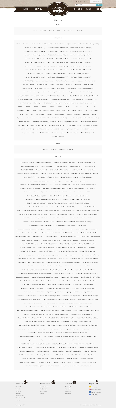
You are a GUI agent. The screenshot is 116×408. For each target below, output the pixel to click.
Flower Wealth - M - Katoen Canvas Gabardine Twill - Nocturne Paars (71, 332)
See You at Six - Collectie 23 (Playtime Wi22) (34, 55)
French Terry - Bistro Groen (29, 358)
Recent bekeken (43, 391)
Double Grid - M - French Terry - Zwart (87, 280)
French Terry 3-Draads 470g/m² (86, 88)
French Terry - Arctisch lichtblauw (26, 354)
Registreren (79, 1)
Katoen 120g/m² (48, 103)
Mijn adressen (68, 391)
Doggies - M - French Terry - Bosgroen (69, 277)
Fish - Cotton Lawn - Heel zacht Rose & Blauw (79, 306)
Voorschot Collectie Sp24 (75, 166)
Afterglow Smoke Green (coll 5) (91, 117)
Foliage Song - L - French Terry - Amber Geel (79, 340)
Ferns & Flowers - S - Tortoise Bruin (34, 306)
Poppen (94, 114)
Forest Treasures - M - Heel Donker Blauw (45, 347)
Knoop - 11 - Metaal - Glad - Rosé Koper (66, 206)
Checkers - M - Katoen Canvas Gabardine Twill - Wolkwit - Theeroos (38, 221)
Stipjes (34, 110)
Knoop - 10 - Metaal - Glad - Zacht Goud (57, 203)
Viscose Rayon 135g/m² (37, 95)
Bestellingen (67, 388)
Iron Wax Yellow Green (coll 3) (73, 125)
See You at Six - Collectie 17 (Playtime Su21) (34, 62)
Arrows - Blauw (91, 169)
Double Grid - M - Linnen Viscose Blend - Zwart (34, 284)
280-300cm (60, 106)
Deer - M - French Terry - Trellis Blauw (85, 269)
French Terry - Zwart (43, 358)
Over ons (36, 30)
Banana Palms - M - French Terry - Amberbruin (34, 177)
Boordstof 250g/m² (72, 88)
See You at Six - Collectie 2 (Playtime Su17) (30, 80)
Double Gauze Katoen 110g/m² (66, 92)
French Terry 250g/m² (88, 84)
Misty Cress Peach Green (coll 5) (59, 117)
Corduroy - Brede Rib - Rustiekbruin (86, 247)
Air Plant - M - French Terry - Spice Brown (60, 169)
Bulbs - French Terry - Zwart (67, 199)
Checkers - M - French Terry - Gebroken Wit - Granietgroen (30, 229)
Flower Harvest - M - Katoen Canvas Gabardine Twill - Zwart (61, 325)
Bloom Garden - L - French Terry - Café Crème (81, 192)
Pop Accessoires (21, 117)
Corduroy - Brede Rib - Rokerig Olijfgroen (67, 251)
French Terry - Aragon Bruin (90, 351)
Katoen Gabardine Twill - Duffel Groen (89, 255)
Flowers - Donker (49, 336)
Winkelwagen (68, 393)
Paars (80, 110)
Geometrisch (21, 110)
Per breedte (93, 103)
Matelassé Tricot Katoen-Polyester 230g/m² (32, 88)
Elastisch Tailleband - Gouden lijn (90, 295)
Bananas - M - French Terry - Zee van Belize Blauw (59, 177)
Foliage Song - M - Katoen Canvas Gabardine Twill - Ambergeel (35, 343)
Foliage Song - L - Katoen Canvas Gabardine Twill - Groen (53, 340)
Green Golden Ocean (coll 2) (88, 129)
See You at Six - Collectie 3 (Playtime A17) (80, 77)
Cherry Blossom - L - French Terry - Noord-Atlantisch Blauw (85, 229)
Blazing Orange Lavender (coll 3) (56, 125)
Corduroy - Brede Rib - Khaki (28, 247)
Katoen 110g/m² (37, 103)
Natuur (82, 106)
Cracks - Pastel (40, 266)
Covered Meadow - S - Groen (53, 262)
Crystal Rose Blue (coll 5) (75, 117)
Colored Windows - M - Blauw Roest (51, 240)
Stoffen (18, 43)
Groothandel (38, 9)
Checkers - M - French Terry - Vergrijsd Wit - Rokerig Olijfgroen (71, 225)
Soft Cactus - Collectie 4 (77, 80)
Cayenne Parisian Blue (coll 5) (42, 117)
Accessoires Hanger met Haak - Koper (29, 166)
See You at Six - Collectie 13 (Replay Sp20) (58, 66)
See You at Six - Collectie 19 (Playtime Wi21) (57, 58)
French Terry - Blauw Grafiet (57, 358)
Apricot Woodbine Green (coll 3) (38, 125)
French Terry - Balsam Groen (75, 354)
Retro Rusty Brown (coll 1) (58, 136)
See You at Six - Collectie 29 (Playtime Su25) (88, 43)
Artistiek (76, 106)
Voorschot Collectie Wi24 (41, 169)
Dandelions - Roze (69, 269)
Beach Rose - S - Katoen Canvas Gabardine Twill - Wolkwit (81, 188)
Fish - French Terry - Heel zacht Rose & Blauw (27, 310)
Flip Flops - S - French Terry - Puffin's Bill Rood (57, 314)
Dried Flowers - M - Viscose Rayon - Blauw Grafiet (57, 288)
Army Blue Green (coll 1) (28, 132)
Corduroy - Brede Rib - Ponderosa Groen (66, 247)
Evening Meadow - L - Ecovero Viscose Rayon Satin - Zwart (61, 299)
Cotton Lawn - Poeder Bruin (24, 262)
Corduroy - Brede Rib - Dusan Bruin (68, 243)
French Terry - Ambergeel (57, 351)
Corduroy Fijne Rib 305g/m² (25, 99)
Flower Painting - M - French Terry (90, 329)
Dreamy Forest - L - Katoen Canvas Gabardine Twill (59, 284)
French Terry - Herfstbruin (60, 354)
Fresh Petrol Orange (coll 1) (58, 132)
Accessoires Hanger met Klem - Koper (86, 162)
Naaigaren (69, 114)
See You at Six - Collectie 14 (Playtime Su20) (35, 66)
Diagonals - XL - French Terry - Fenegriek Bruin (86, 273)
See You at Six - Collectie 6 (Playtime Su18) (78, 73)
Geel (64, 110)
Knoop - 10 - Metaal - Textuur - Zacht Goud (29, 206)
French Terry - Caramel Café (68, 366)
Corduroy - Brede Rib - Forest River (87, 243)
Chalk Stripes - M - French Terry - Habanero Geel (81, 218)
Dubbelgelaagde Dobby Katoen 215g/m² (61, 99)
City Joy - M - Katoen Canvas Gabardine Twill (87, 232)
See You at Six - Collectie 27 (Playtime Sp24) (81, 47)
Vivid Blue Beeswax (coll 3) (27, 129)
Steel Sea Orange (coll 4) (24, 121)
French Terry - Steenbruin (44, 362)
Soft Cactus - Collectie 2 (28, 84)
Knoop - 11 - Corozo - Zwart (48, 206)
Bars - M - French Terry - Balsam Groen (83, 177)
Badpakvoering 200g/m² (91, 99)
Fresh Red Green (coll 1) (72, 132)
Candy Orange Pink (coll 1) (43, 132)
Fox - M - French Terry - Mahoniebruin (67, 347)
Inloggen (86, 1)
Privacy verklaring (20, 395)
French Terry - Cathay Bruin (84, 366)
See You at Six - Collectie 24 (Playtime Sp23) (81, 51)
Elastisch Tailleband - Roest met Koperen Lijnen (29, 299)
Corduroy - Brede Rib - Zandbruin (28, 251)
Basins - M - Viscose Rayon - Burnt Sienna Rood (39, 181)
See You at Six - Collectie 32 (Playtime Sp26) (42, 43)
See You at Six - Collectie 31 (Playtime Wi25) (65, 43)
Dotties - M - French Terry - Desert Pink (29, 280)
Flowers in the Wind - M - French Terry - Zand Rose (67, 336)
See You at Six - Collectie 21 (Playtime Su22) (81, 55)
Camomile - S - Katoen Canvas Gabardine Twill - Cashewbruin (33, 214)
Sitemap (17, 400)
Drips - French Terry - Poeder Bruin (55, 292)
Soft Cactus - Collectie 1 (42, 84)
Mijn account (78, 9)
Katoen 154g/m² (58, 103)
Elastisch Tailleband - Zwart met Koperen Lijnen (49, 295)
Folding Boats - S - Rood (31, 340)
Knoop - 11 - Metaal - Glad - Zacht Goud (88, 206)
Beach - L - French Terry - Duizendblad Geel (60, 184)
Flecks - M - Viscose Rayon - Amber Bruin (89, 310)
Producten (26, 9)
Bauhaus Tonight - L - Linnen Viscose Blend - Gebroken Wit (33, 184)
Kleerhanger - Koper (37, 236)
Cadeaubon (30, 117)
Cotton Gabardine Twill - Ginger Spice (26, 258)
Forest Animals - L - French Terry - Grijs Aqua (84, 343)
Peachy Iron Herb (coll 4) (56, 121)
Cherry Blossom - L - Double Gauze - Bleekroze (57, 229)
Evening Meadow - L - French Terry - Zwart (88, 299)
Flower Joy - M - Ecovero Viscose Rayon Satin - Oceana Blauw (65, 329)
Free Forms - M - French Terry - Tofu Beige (88, 347)
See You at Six (69, 84)
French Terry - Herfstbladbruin (44, 354)
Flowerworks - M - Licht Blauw (89, 336)
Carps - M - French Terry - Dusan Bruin (58, 218)
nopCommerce (22, 404)
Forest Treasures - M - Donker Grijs (26, 347)
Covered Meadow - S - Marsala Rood (71, 262)
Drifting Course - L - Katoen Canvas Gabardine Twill (83, 288)
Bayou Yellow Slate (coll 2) (43, 129)
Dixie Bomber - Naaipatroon (22, 277)
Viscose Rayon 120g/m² (23, 95)
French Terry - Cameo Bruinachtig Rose (35, 366)
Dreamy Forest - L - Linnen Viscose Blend (83, 284)
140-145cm (36, 106)
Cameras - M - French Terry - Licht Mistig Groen (88, 210)
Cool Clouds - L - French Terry (87, 240)
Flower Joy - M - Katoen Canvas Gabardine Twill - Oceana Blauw (33, 329)
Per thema (68, 106)
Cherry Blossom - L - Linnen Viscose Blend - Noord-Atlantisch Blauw (58, 232)
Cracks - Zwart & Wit (29, 266)
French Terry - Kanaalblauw (52, 366)
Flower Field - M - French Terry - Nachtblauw (87, 317)
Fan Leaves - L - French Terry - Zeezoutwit (54, 303)
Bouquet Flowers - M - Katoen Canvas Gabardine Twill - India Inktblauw (42, 199)
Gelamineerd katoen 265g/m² (71, 103)
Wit (32, 114)
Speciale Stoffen (84, 103)
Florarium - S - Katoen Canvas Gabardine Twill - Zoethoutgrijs (32, 317)
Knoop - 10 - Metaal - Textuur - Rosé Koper (79, 203)
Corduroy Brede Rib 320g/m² (91, 95)
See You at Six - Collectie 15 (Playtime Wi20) (81, 62)
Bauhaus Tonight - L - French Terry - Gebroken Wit (76, 181)
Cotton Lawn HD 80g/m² (25, 103)
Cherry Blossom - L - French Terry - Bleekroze (28, 232)
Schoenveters (77, 114)
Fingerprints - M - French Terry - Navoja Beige (55, 306)
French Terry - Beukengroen (91, 354)
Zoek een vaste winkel (45, 386)
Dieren (28, 110)
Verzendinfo (71, 30)
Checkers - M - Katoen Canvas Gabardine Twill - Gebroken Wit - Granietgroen (74, 221)
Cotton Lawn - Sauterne (38, 262)
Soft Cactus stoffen (61, 30)
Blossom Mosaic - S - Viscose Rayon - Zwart (37, 195)
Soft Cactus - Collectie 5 (47, 80)
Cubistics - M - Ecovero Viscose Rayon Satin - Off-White (34, 269)
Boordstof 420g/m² (52, 92)
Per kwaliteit (78, 84)
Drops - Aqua (69, 292)
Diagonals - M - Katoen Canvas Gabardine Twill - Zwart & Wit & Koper (35, 273)
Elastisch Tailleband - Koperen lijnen (71, 295)
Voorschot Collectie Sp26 (89, 166)
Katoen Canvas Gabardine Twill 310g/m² (72, 95)
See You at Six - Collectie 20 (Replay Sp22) (34, 58)
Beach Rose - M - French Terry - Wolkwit (30, 188)
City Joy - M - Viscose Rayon (23, 236)
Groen (69, 110)
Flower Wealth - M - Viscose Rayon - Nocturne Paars (41, 332)
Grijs (27, 114)
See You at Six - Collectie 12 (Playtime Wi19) (81, 66)
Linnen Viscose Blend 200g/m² (42, 99)
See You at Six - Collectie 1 (62, 80)
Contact (88, 9)
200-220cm (52, 106)
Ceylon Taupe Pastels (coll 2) (72, 129)
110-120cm (20, 106)
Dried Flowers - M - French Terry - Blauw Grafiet (32, 288)
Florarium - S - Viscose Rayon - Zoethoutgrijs (81, 314)
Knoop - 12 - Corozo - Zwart (68, 210)
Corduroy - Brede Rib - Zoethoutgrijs (46, 247)
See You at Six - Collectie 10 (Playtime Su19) (58, 69)
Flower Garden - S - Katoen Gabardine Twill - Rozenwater (32, 325)
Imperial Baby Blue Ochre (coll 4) (40, 121)
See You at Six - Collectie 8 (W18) (35, 73)
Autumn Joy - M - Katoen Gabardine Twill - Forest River (85, 173)
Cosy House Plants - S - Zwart (71, 255)
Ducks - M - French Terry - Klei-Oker (83, 292)
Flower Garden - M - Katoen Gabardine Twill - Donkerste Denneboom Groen (42, 321)
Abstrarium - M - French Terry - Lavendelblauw (64, 162)
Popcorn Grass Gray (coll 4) (71, 121)
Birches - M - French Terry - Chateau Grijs (33, 192)
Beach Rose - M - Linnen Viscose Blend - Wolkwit (54, 188)
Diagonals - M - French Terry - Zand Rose (63, 273)
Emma (44, 299)
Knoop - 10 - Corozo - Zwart (83, 199)
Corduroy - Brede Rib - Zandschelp (47, 251)
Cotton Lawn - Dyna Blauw (77, 258)
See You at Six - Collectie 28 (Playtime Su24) (58, 47)
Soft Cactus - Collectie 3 (90, 80)
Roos (85, 110)
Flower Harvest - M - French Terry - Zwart (87, 325)
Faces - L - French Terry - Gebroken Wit (33, 303)
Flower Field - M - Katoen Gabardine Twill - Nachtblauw (61, 317)
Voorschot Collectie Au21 (46, 166)
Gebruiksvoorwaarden (21, 397)
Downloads (51, 30)
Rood (52, 110)
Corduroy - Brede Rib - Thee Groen (87, 251)
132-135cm (28, 106)
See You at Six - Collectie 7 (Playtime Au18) (56, 73)
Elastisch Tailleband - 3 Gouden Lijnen (27, 295)
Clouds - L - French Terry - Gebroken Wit (31, 240)
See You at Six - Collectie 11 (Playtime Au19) (35, 69)
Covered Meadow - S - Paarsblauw (90, 262)
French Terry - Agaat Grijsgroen (27, 351)
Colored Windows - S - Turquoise (70, 240)
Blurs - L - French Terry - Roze (82, 195)
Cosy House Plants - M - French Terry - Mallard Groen (49, 255)
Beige (91, 110)
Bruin (96, 110)
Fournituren (49, 114)
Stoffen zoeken (43, 388)
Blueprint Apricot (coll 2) (57, 129)
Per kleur (46, 110)
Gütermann (62, 149)
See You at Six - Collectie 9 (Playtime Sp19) (81, 69)
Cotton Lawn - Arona (63, 258)
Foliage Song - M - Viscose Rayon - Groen (62, 343)
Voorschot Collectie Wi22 (27, 169)
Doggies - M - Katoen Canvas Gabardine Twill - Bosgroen (45, 277)
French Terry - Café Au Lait (59, 362)
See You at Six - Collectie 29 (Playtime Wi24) (34, 47)
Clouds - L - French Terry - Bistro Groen (91, 236)
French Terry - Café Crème (74, 362)
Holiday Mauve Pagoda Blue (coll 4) (89, 121)
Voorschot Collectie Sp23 (61, 166)
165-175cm (44, 106)
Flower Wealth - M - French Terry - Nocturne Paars (30, 336)
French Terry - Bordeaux (72, 358)
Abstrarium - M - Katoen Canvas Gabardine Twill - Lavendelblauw (36, 162)
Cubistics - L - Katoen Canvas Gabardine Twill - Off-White (78, 266)
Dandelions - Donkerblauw (56, 269)
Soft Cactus (60, 84)
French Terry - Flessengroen (86, 358)
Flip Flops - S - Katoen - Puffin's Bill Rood (34, 314)
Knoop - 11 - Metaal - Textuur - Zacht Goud (49, 210)
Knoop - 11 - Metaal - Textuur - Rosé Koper (26, 210)
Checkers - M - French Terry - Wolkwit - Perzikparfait (42, 225)
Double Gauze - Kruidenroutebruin (67, 280)
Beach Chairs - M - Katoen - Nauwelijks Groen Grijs (84, 184)
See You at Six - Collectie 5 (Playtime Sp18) (35, 77)
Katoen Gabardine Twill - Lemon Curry (47, 258)
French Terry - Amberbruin (43, 351)
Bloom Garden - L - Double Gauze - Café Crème (57, 192)
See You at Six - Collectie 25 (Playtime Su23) (58, 51)
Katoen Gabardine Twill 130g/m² (53, 95)
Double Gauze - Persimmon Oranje (49, 280)
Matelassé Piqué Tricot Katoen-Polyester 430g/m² (34, 92)
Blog (97, 9)
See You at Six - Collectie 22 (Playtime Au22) (58, 55)
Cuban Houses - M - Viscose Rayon (54, 266)
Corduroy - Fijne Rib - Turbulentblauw (29, 243)
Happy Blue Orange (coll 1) (87, 132)
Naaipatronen (86, 114)
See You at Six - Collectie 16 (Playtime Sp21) (58, 62)
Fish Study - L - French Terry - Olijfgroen (50, 310)
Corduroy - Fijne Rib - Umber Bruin (49, 243)
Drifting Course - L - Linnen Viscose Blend (34, 292)
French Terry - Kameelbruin (89, 362)
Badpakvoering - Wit (57, 181)
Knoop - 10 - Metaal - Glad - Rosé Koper (36, 203)
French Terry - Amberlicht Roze (73, 351)
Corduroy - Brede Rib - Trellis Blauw (26, 255)
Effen (40, 110)
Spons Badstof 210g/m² (78, 99)
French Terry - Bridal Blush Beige (28, 362)
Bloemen (89, 106)
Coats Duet (70, 149)
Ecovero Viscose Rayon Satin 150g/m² (84, 92)
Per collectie (26, 43)
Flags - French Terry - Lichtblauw (69, 310)
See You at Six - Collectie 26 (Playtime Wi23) (34, 51)
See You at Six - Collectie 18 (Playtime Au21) (81, 58)
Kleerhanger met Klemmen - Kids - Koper (69, 236)
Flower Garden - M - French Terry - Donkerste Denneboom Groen (77, 321)
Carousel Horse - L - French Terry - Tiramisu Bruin (35, 218)
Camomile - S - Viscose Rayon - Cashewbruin (87, 214)
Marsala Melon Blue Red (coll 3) (91, 125)
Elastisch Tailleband (59, 114)
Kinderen (96, 106)
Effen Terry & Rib (40, 114)
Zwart (21, 114)
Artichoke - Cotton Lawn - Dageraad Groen (28, 173)
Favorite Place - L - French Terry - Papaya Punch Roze (79, 303)
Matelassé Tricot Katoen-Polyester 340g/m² (55, 88)
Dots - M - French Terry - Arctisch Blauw (90, 277)
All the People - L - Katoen (78, 169)
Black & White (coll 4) (23, 125)
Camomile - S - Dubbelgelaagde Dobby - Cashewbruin (62, 214)
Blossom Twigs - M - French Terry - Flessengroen (61, 195)
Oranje (58, 110)
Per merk (52, 84)
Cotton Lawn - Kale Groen (92, 258)
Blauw (74, 110)
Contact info (43, 30)
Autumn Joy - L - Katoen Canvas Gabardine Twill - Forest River (55, 173)
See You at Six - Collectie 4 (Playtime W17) (58, 77)
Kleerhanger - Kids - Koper (51, 236)
